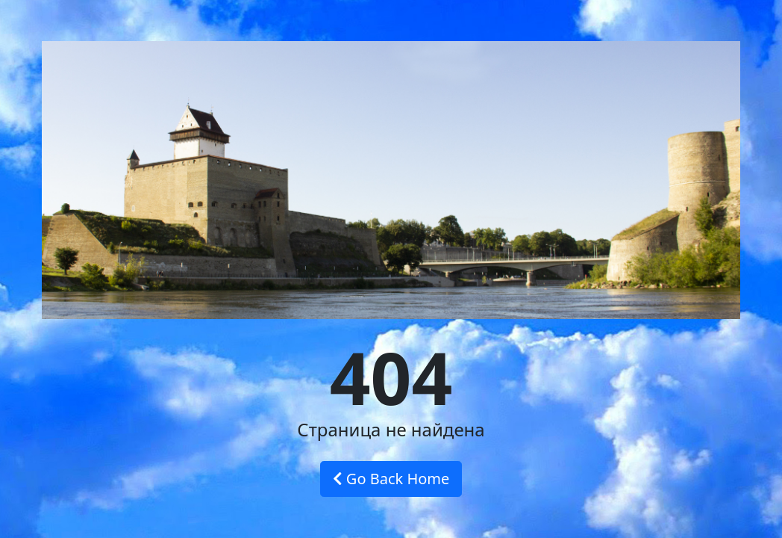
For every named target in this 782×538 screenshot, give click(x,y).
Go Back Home (391, 479)
